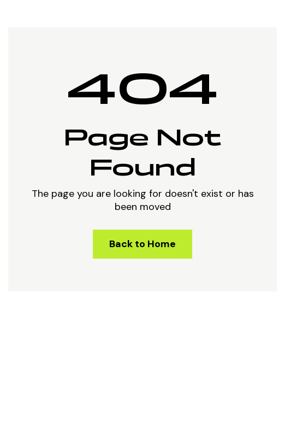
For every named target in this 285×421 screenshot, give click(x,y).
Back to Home (142, 243)
